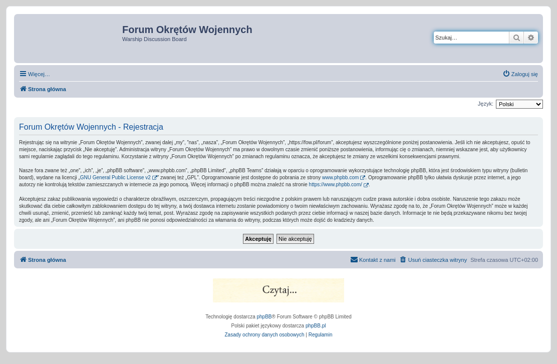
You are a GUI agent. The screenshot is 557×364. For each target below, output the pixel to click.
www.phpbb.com (340, 177)
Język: (485, 104)
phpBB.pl (316, 325)
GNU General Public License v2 (115, 177)
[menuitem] (520, 74)
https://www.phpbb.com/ (335, 184)
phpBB (264, 316)
